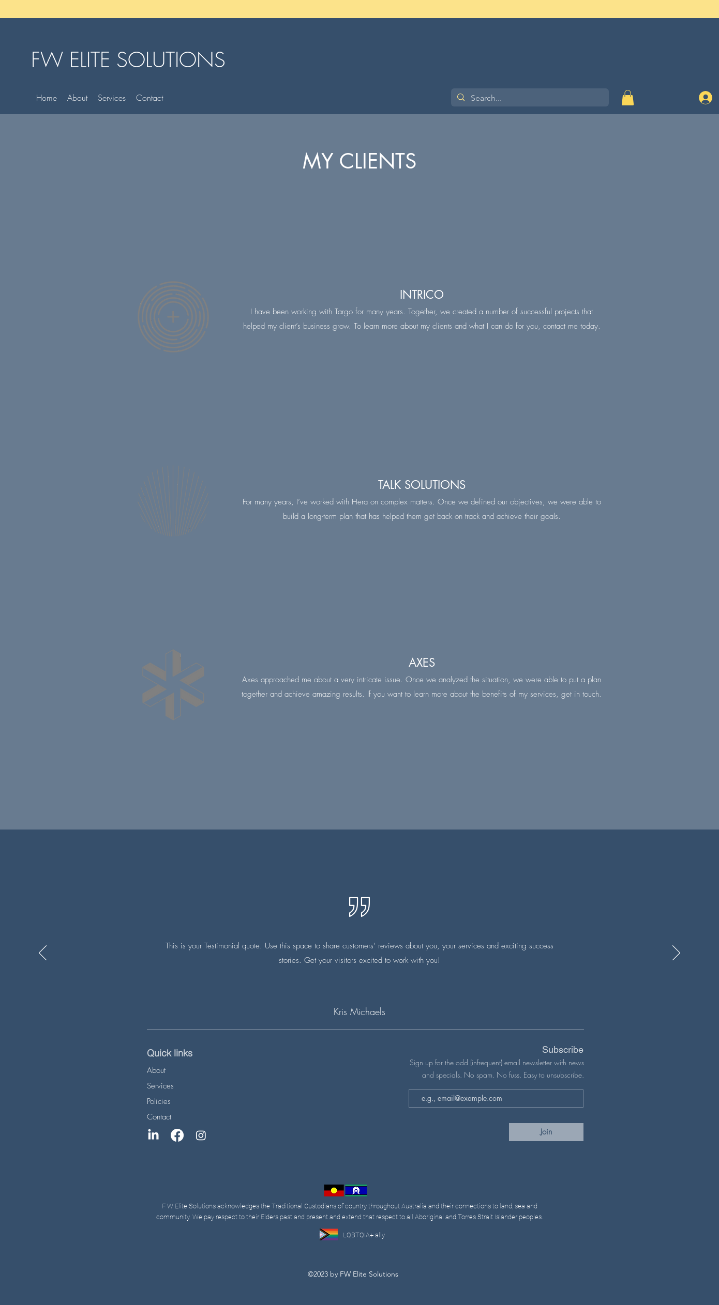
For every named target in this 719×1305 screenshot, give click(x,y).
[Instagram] (200, 1135)
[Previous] (43, 953)
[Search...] (529, 98)
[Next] (676, 953)
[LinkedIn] (153, 1135)
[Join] (546, 1132)
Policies (159, 1101)
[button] (627, 97)
